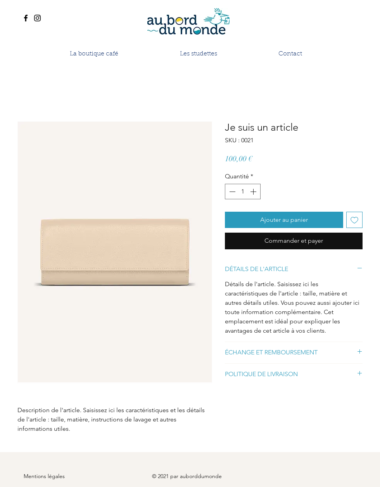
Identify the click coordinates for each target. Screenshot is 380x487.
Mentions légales (44, 476)
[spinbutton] (243, 191)
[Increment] (254, 191)
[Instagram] (37, 18)
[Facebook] (25, 18)
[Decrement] (231, 191)
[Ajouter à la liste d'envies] (354, 220)
